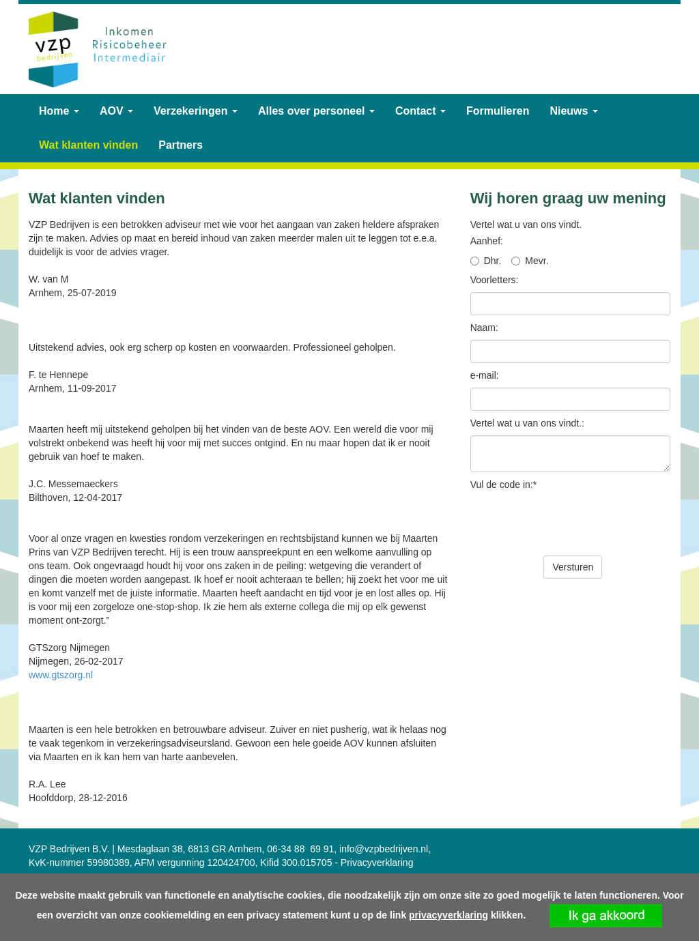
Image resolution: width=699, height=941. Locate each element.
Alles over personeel (316, 111)
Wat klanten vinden (88, 145)
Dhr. (493, 260)
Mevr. (536, 260)
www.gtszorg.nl (61, 674)
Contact (420, 111)
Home (59, 111)
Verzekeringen (196, 111)
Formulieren (497, 111)
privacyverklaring (448, 915)
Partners (180, 145)
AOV (116, 111)
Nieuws (573, 111)
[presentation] (574, 523)
